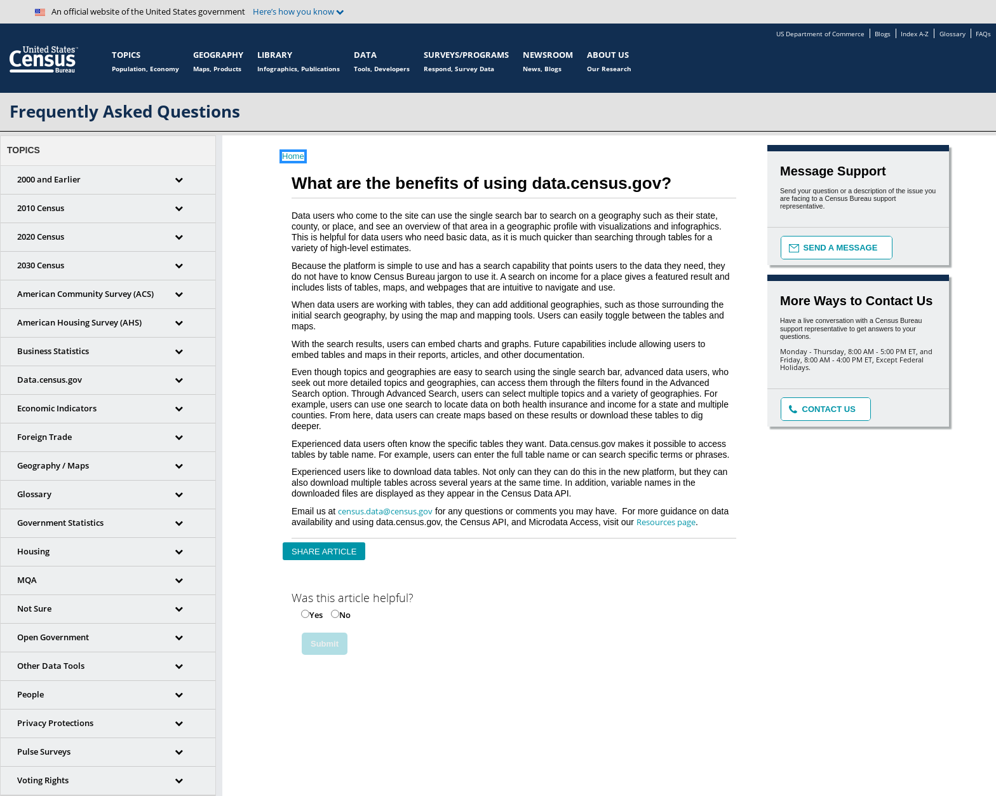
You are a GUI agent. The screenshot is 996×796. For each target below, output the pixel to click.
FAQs (983, 34)
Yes (316, 615)
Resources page (666, 522)
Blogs (883, 34)
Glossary (952, 34)
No (345, 615)
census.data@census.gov (385, 511)
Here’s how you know (298, 12)
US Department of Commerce (820, 34)
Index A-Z (915, 34)
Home (293, 156)
